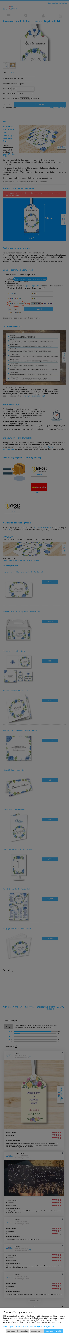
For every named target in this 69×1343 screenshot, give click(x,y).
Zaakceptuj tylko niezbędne (17, 1331)
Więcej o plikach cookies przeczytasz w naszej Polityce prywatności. (29, 1326)
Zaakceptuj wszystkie (54, 1331)
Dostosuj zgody (36, 1331)
